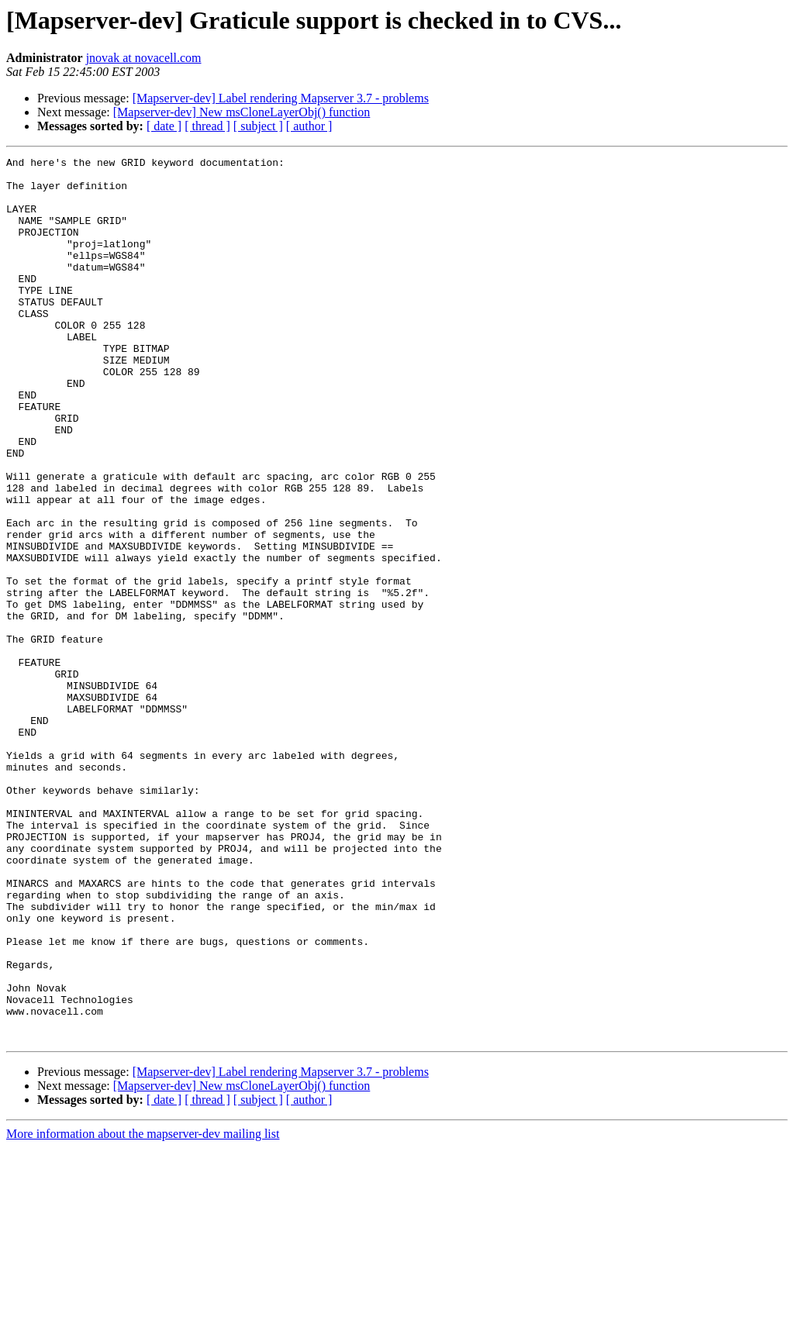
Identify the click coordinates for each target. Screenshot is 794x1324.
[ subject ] (258, 126)
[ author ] (309, 126)
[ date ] (164, 126)
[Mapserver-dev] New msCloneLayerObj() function (242, 112)
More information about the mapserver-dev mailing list (142, 1310)
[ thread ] (207, 126)
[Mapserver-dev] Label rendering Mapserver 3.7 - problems (281, 98)
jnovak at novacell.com (144, 57)
